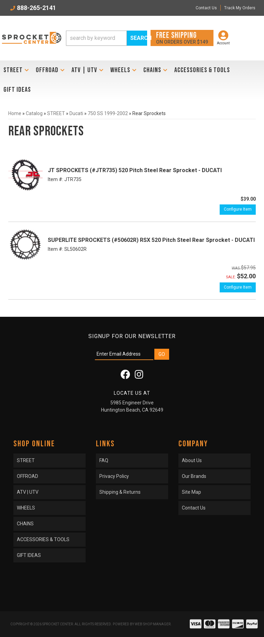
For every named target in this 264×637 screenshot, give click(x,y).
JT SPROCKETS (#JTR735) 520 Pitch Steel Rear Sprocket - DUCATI (135, 170)
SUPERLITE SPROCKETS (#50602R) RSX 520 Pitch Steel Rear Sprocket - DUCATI (151, 240)
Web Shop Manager (152, 624)
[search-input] (96, 38)
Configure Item (238, 209)
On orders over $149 (182, 38)
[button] (106, 38)
